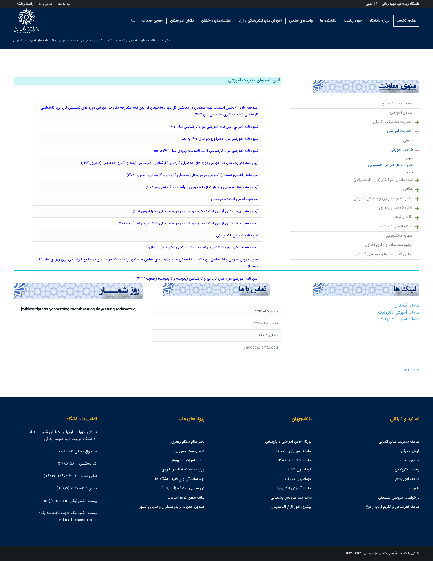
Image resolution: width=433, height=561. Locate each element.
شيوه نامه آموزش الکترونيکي (236, 236)
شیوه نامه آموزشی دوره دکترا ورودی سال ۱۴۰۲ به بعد (220, 139)
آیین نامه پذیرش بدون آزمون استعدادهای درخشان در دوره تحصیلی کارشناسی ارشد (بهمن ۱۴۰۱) (188, 223)
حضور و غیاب (409, 460)
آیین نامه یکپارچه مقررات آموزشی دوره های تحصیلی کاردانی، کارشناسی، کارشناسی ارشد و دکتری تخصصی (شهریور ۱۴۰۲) (169, 163)
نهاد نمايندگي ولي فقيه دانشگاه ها (179, 479)
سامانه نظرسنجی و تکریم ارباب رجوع (392, 507)
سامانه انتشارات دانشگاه (295, 460)
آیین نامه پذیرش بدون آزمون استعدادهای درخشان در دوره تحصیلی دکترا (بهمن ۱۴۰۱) (195, 211)
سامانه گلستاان (406, 305)
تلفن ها (413, 488)
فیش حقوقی (410, 451)
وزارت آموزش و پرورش (187, 460)
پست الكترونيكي (407, 470)
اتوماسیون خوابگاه (298, 479)
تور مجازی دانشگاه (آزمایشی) (182, 488)
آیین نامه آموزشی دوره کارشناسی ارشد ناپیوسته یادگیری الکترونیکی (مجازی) (202, 247)
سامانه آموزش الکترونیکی (293, 488)
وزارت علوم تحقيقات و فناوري (183, 470)
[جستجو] (133, 20)
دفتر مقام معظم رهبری (187, 442)
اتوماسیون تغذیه (299, 470)
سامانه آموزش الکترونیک (398, 312)
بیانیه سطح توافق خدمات (186, 498)
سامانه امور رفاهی (406, 479)
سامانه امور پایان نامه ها (294, 451)
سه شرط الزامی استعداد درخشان (234, 199)
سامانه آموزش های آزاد (399, 319)
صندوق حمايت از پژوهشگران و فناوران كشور (171, 507)
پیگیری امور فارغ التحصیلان (291, 507)
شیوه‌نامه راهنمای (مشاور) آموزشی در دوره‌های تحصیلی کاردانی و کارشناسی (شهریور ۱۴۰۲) (192, 175)
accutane (410, 370)
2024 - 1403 (353, 553)
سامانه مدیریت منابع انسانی (399, 442)
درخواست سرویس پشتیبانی (398, 498)
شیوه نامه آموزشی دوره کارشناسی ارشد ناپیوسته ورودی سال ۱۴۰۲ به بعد (205, 151)
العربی (369, 4)
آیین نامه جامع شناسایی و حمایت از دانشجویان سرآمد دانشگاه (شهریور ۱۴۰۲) (202, 187)
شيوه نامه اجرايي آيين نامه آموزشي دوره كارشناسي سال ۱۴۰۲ (213, 127)
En (377, 4)
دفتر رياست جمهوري (189, 451)
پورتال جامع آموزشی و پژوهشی (288, 442)
